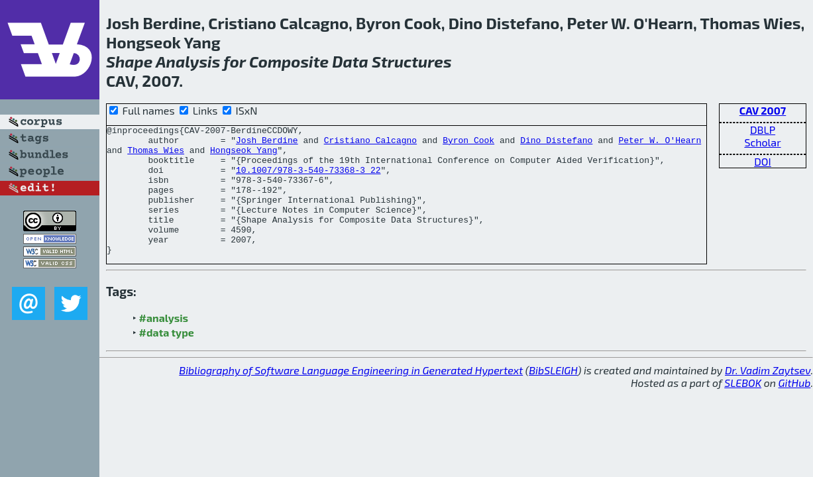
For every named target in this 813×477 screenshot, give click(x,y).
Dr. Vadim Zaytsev (767, 396)
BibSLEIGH (553, 396)
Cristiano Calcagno (370, 144)
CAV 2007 (762, 110)
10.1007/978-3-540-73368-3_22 (308, 180)
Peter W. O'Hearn (659, 144)
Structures (412, 61)
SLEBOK (742, 408)
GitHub (795, 408)
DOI (762, 161)
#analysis (164, 343)
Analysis (188, 61)
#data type (166, 358)
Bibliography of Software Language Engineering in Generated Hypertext (351, 396)
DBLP (762, 129)
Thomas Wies (155, 156)
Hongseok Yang (243, 156)
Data (350, 61)
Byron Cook (468, 144)
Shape (129, 61)
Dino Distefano (556, 144)
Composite (289, 61)
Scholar (762, 142)
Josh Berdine (267, 144)
